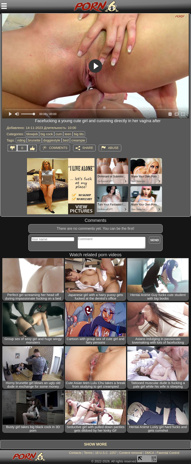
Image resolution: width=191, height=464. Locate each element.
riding (21, 140)
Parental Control (168, 453)
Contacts (75, 453)
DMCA (149, 453)
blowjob (32, 134)
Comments (58, 148)
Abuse (113, 148)
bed (66, 140)
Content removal (130, 453)
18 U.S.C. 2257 (106, 453)
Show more (95, 444)
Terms (88, 453)
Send (154, 240)
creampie (78, 140)
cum (59, 134)
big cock (46, 134)
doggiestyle (51, 140)
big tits (79, 134)
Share (87, 148)
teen (68, 134)
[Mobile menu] (4, 6)
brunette (34, 140)
